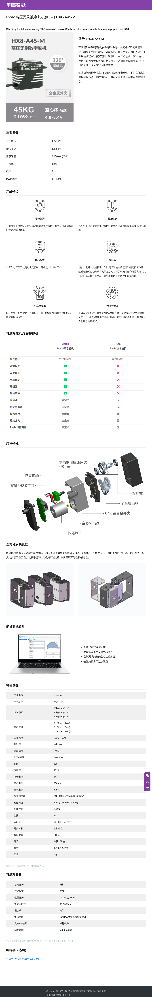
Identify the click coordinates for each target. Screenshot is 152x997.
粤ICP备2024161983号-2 (58, 995)
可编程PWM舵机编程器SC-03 (22, 959)
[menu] (142, 5)
